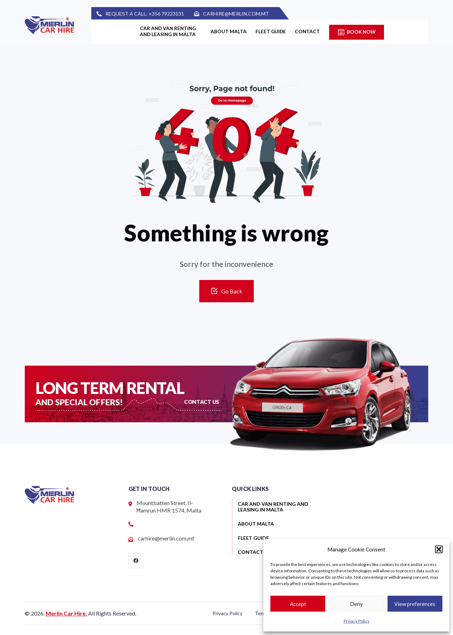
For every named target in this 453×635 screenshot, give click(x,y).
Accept (298, 604)
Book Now (377, 32)
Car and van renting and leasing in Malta (163, 32)
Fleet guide (277, 32)
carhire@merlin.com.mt (250, 14)
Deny (356, 604)
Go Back (231, 291)
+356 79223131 (180, 14)
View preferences (414, 604)
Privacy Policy (356, 621)
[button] (438, 549)
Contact (320, 32)
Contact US (202, 401)
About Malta (230, 32)
